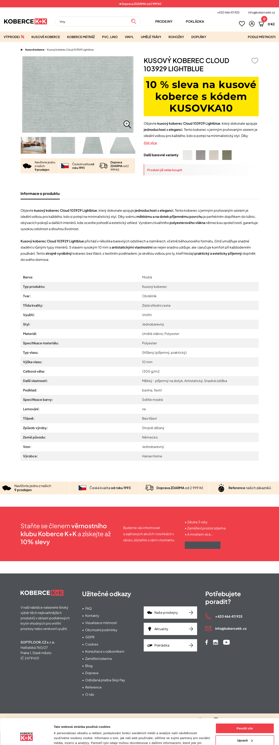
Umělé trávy (151, 37)
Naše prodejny (166, 612)
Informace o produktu (40, 193)
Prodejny (163, 21)
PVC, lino (110, 37)
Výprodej (12, 37)
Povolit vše (245, 706)
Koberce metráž (81, 37)
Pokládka (195, 21)
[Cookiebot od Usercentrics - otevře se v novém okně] (27, 737)
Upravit (245, 718)
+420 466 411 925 (228, 12)
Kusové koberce (45, 37)
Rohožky (176, 37)
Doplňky (198, 37)
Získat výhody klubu (202, 545)
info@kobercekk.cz (261, 12)
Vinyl (129, 37)
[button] (252, 23)
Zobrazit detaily (65, 737)
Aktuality (161, 629)
